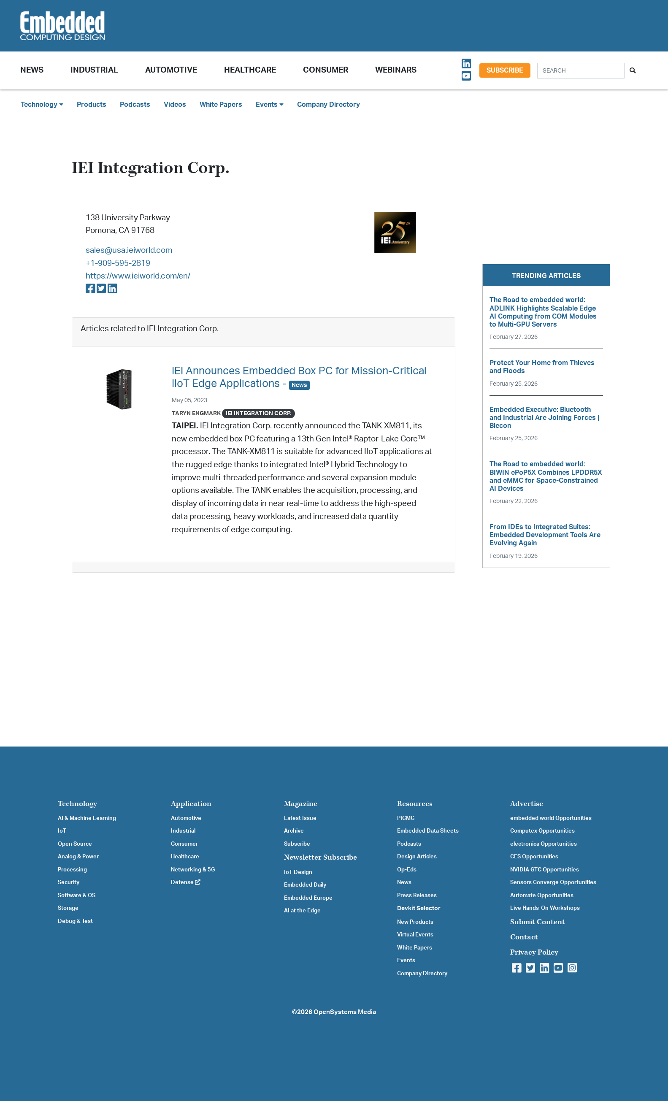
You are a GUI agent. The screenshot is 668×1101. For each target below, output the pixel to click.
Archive (294, 830)
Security (68, 882)
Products (91, 104)
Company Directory (328, 104)
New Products (415, 922)
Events (406, 960)
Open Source (75, 844)
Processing (72, 869)
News (404, 882)
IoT (62, 830)
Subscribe (505, 70)
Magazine (300, 804)
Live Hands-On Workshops (545, 908)
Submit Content (537, 922)
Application (191, 804)
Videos (175, 104)
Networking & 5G (193, 869)
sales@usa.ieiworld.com (129, 250)
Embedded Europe (308, 898)
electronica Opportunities (543, 844)
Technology (77, 804)
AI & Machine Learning (87, 818)
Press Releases (417, 895)
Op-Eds (406, 869)
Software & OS (76, 895)
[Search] (581, 70)
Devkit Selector (419, 909)
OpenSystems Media (345, 1012)
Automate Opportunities (541, 895)
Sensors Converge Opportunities (553, 882)
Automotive (171, 70)
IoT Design (298, 872)
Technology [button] (42, 104)
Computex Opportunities (542, 830)
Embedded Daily (305, 884)
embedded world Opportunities (551, 818)
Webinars (395, 70)
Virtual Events (415, 934)
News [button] (31, 70)
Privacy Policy (534, 952)
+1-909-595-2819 (118, 264)
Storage (68, 908)
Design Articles (417, 856)
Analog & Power (78, 856)
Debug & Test (75, 921)
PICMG (405, 818)
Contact (524, 937)
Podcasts (135, 104)
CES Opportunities (534, 856)
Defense (185, 882)
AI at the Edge (302, 910)
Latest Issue (300, 818)
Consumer (325, 70)
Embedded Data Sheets (428, 830)
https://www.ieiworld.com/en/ (138, 276)
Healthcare (250, 70)
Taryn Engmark (196, 413)
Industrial (94, 70)
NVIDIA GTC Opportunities (544, 869)
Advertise (526, 804)
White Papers (221, 104)
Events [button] (270, 104)
